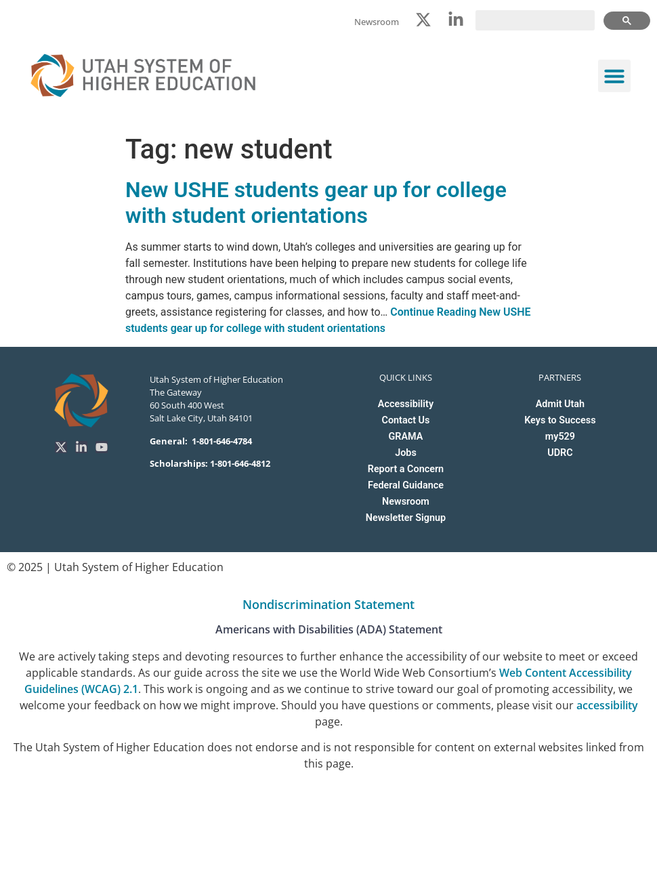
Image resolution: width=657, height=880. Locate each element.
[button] (614, 76)
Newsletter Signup (406, 518)
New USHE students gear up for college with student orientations (316, 202)
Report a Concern (406, 469)
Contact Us (406, 420)
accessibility (607, 705)
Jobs (406, 453)
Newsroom (405, 501)
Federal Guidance (406, 485)
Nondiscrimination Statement (328, 604)
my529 (560, 436)
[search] (535, 20)
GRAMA (406, 436)
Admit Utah (560, 404)
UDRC (559, 453)
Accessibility (405, 404)
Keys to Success (559, 420)
